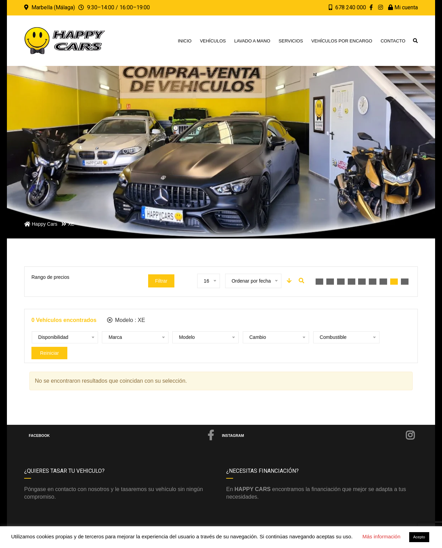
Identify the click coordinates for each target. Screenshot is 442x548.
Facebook (121, 423)
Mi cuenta (403, 7)
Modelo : (126, 320)
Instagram (318, 423)
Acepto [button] (419, 537)
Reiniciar (365, 337)
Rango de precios (50, 277)
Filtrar (161, 281)
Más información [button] (381, 536)
